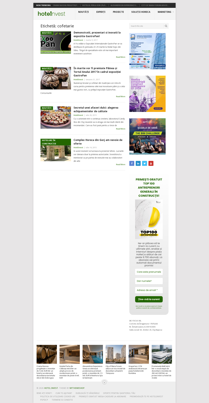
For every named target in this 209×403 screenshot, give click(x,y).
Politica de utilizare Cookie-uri (57, 396)
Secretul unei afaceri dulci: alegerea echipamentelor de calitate (96, 109)
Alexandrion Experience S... (124, 5)
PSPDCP (44, 400)
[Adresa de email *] (149, 290)
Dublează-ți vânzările (88, 393)
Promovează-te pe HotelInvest (146, 396)
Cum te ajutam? (64, 393)
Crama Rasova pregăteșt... (65, 5)
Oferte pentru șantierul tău (119, 393)
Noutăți (83, 12)
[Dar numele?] (149, 281)
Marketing (164, 12)
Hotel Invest (51, 14)
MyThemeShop (77, 388)
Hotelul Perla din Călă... (94, 5)
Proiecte (118, 12)
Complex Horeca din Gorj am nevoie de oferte (98, 141)
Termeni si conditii (62, 400)
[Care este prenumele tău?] (149, 272)
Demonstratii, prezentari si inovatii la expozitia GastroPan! (97, 34)
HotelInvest (78, 40)
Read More (120, 57)
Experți (100, 12)
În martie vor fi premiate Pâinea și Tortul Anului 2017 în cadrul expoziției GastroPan (97, 72)
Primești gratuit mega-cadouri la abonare (102, 396)
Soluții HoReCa (140, 12)
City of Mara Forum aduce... (155, 5)
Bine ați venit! (44, 393)
